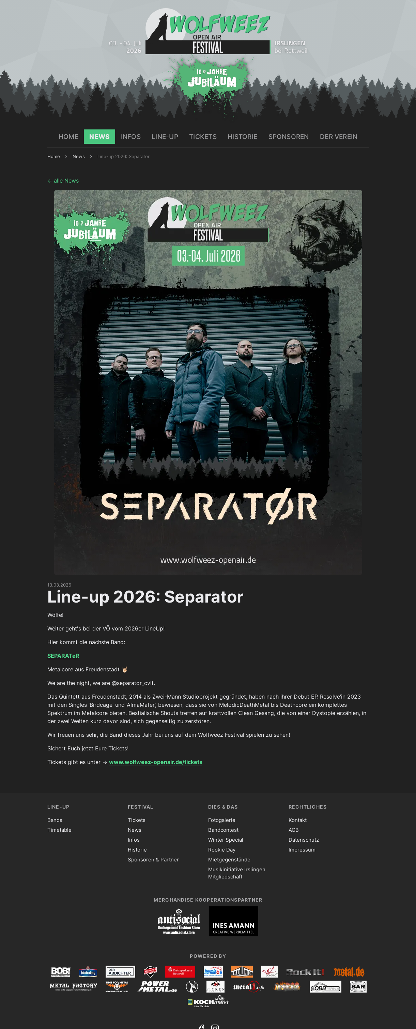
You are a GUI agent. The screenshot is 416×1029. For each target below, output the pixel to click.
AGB (294, 830)
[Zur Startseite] (208, 31)
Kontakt (298, 820)
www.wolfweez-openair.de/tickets (155, 762)
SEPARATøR (63, 655)
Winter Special (225, 840)
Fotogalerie (221, 820)
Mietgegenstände (229, 859)
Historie (137, 849)
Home (53, 156)
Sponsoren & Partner (153, 859)
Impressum (302, 849)
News (79, 156)
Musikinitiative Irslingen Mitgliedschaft (236, 873)
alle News (63, 180)
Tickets (136, 820)
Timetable (59, 830)
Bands (54, 820)
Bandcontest (223, 830)
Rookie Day (221, 849)
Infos (134, 840)
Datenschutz (304, 840)
